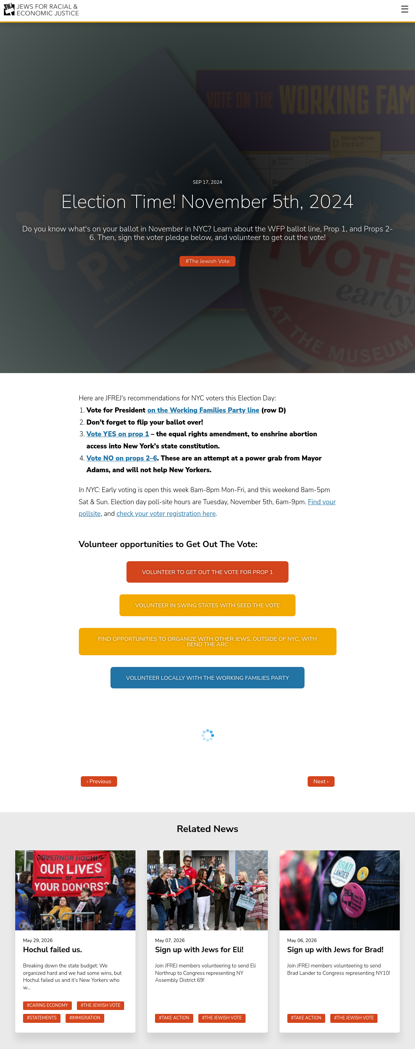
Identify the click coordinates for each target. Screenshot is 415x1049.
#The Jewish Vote (207, 261)
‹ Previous (99, 782)
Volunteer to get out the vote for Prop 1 (207, 572)
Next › (321, 782)
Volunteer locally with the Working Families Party (207, 678)
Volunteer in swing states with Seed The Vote (207, 606)
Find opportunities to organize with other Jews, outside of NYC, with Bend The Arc (207, 642)
